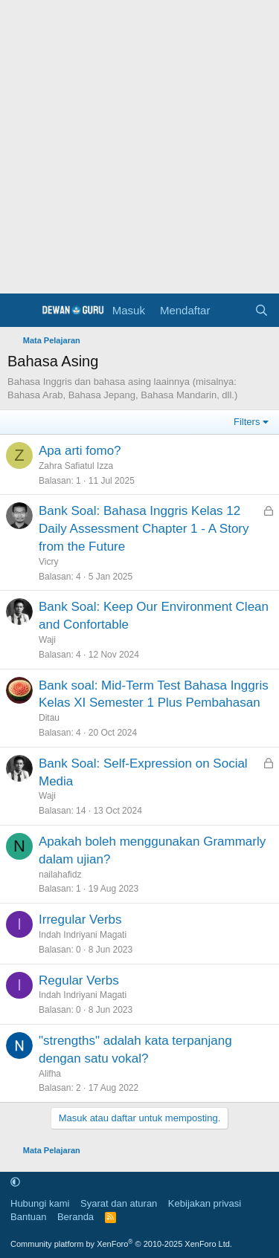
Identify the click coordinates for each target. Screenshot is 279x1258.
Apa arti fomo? (80, 451)
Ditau (49, 718)
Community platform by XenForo (121, 1243)
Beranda (75, 1216)
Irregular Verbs (80, 919)
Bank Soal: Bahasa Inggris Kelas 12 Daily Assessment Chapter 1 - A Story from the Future (144, 529)
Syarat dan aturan (118, 1203)
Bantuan (28, 1216)
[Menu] (20, 310)
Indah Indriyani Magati (82, 935)
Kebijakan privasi (204, 1203)
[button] (15, 1183)
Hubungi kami (40, 1203)
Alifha (50, 1074)
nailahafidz (60, 874)
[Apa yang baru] (231, 310)
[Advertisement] (139, 146)
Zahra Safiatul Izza (76, 466)
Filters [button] (247, 421)
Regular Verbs (79, 980)
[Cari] (261, 310)
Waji (47, 640)
